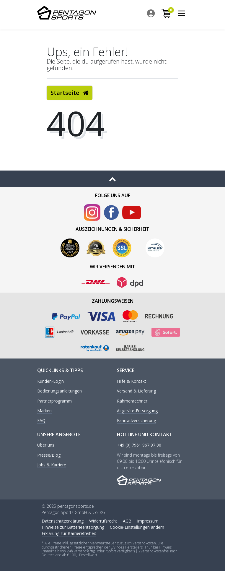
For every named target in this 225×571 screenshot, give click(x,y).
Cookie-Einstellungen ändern (137, 527)
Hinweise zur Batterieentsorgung (73, 527)
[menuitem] (152, 13)
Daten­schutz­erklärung (63, 521)
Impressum (148, 521)
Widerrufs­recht (103, 521)
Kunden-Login (50, 381)
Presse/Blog (49, 455)
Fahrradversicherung (136, 420)
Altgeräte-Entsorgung (137, 410)
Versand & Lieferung (136, 391)
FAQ (41, 420)
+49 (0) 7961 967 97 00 (139, 445)
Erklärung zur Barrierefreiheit (69, 533)
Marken (44, 410)
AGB (127, 521)
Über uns (45, 445)
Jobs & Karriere (51, 465)
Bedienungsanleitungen (59, 391)
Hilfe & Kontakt (131, 381)
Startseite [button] (69, 93)
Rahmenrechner (132, 401)
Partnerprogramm (54, 401)
